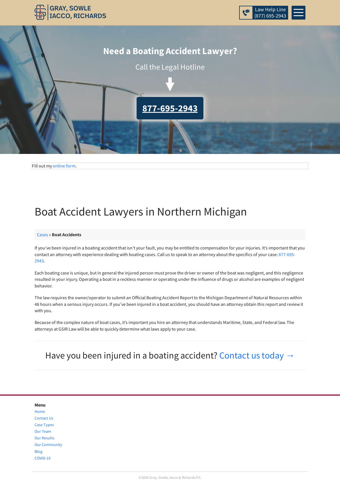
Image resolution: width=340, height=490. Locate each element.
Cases (42, 234)
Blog (38, 451)
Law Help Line (270, 9)
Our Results (44, 438)
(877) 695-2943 (270, 16)
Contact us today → (257, 355)
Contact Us (44, 418)
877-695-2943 (170, 108)
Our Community (48, 444)
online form (64, 166)
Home (40, 411)
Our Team (43, 431)
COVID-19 (42, 458)
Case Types (44, 424)
